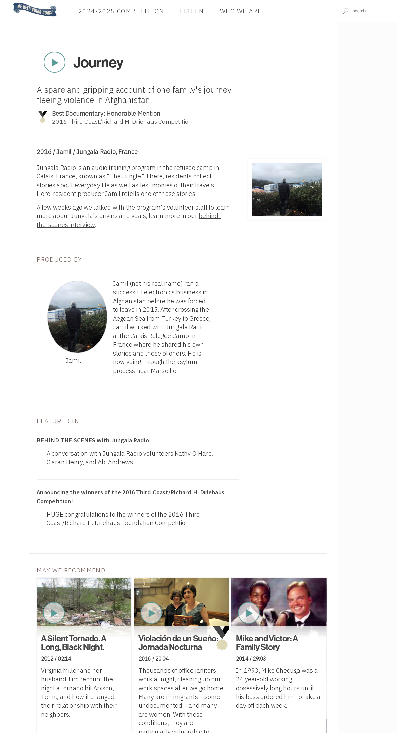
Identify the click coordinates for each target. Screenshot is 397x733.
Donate (303, 11)
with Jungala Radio (93, 440)
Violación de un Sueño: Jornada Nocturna (178, 642)
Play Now (55, 62)
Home (11, 3)
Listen (192, 11)
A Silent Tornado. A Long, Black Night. (73, 642)
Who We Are (241, 11)
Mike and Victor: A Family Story (267, 642)
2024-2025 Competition (121, 11)
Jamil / (66, 152)
